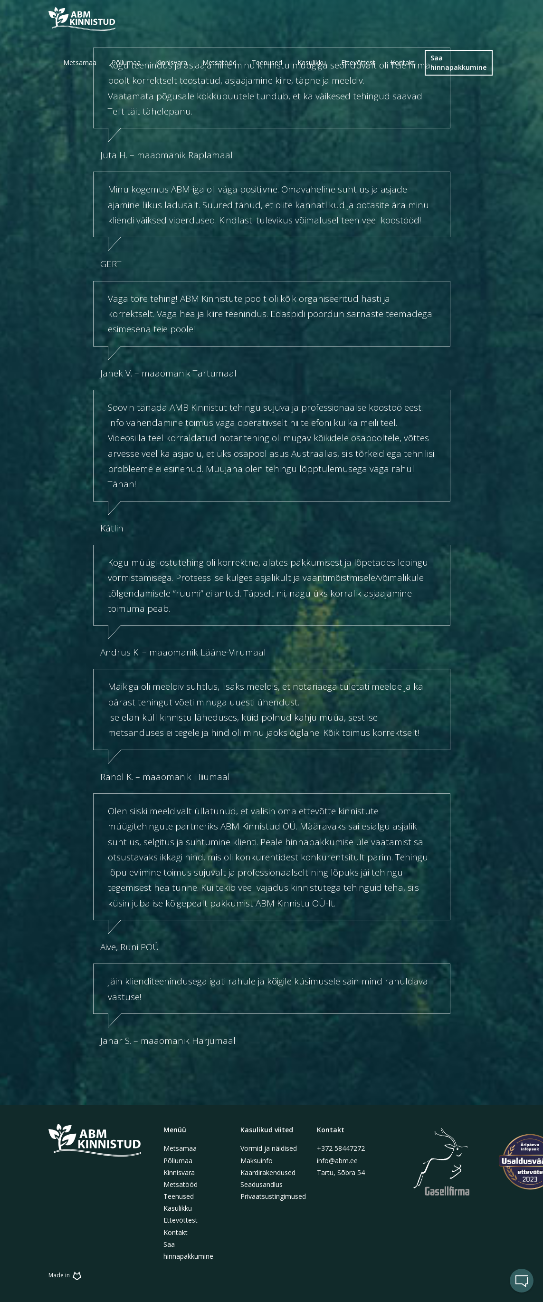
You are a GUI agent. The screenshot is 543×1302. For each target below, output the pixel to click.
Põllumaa (177, 1160)
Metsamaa (180, 1148)
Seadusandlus (261, 1184)
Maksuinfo (256, 1160)
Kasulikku (177, 1208)
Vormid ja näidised (268, 1148)
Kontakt (175, 1232)
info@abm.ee (337, 1160)
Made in (66, 1275)
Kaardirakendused (267, 1172)
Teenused (178, 1196)
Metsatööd (180, 1184)
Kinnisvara (179, 1172)
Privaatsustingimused (273, 1196)
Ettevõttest (180, 1220)
